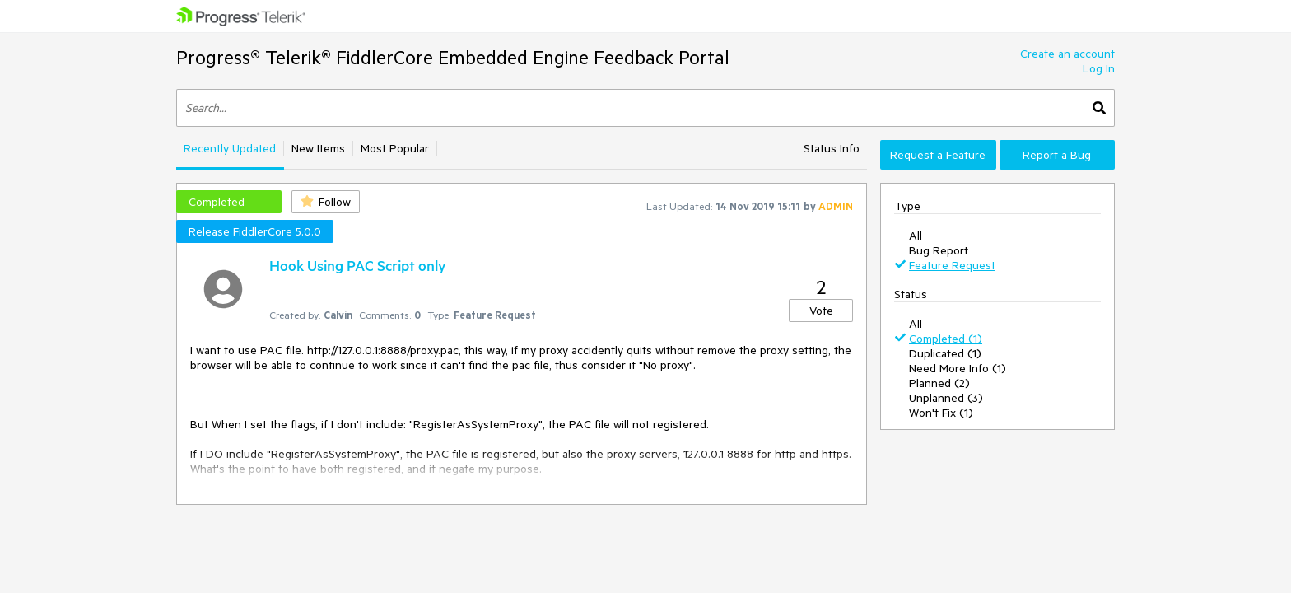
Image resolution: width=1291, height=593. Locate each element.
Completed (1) (945, 338)
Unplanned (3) (946, 397)
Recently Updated (230, 148)
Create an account (1067, 53)
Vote (821, 310)
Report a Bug (1057, 154)
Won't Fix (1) (941, 412)
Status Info (832, 148)
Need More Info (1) (957, 368)
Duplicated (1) (945, 353)
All (915, 235)
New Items (318, 148)
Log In (1099, 68)
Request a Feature (938, 154)
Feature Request (952, 265)
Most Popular (395, 148)
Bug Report (938, 250)
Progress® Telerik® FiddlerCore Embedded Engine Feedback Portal (452, 57)
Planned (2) (939, 383)
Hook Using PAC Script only (357, 265)
